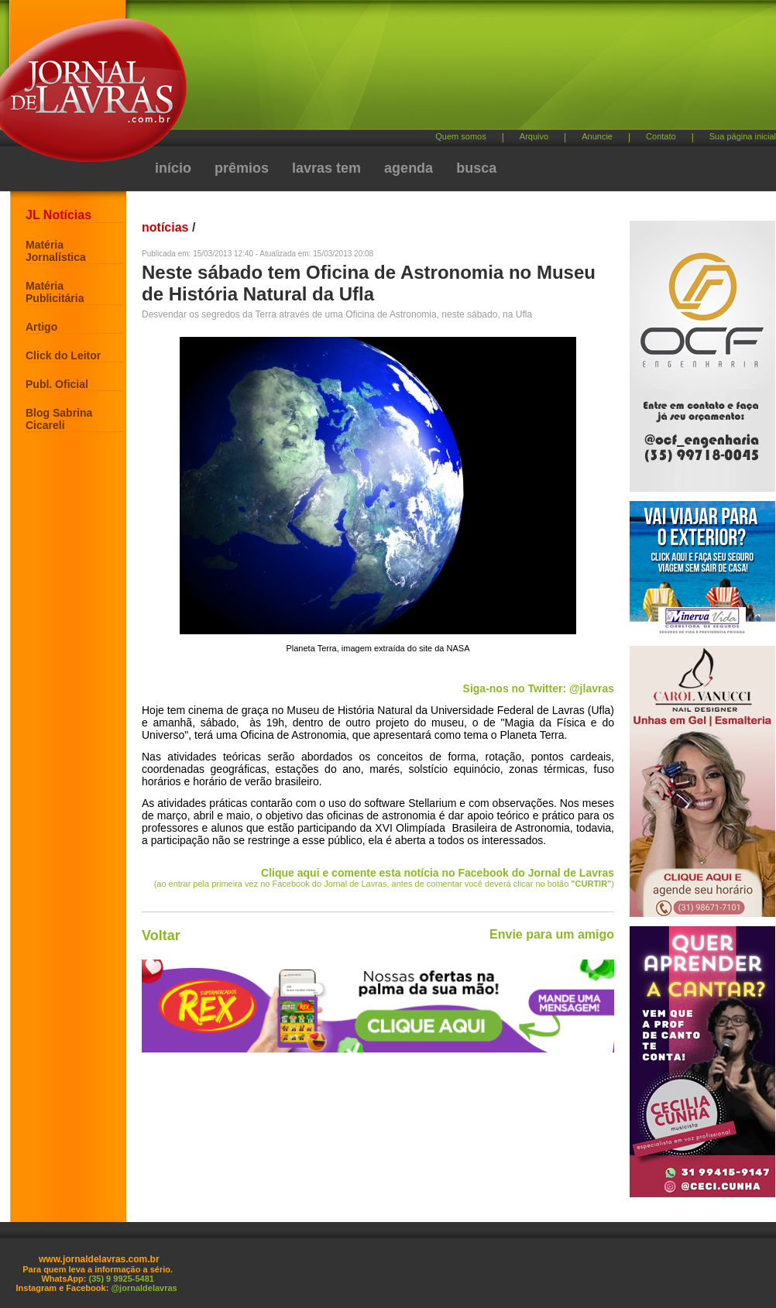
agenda (408, 168)
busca (476, 168)
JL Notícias (58, 214)
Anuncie (597, 136)
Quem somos (460, 136)
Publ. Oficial (57, 384)
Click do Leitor (63, 355)
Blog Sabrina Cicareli (59, 419)
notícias (165, 227)
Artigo (41, 327)
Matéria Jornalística (56, 251)
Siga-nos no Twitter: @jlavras (538, 688)
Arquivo (534, 136)
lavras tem (326, 168)
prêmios (242, 168)
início (173, 168)
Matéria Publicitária (55, 292)
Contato (661, 136)
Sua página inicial (742, 136)
